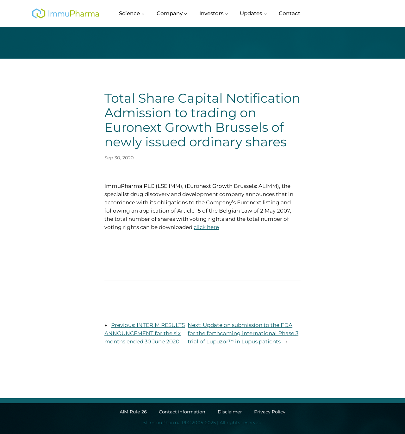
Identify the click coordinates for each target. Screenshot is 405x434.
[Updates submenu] (265, 13)
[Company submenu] (185, 13)
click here (206, 227)
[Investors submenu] (226, 13)
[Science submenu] (143, 13)
